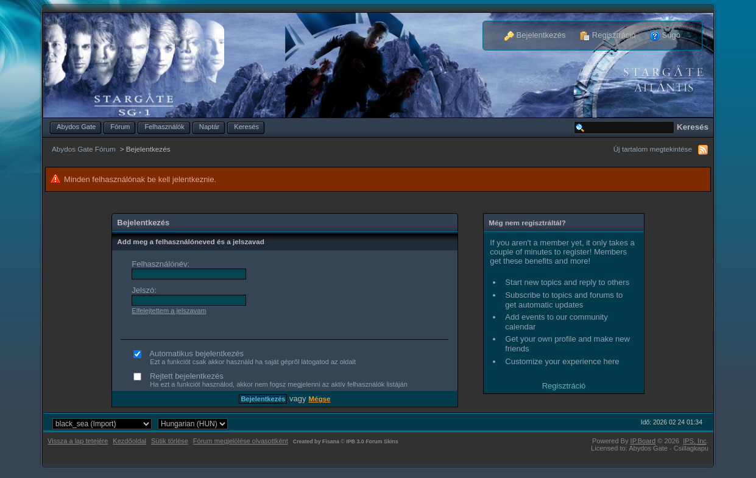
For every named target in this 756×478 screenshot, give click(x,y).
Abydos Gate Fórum (84, 149)
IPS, (695, 441)
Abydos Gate (76, 126)
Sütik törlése (169, 441)
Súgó (665, 35)
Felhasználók (164, 126)
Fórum (120, 126)
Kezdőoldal (129, 441)
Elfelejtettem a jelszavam (169, 310)
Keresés (246, 126)
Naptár (209, 126)
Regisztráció (607, 35)
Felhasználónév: (160, 264)
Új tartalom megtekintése (652, 149)
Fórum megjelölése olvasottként (240, 441)
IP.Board (643, 441)
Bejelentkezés (535, 35)
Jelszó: (144, 290)
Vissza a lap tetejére (78, 441)
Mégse (319, 398)
